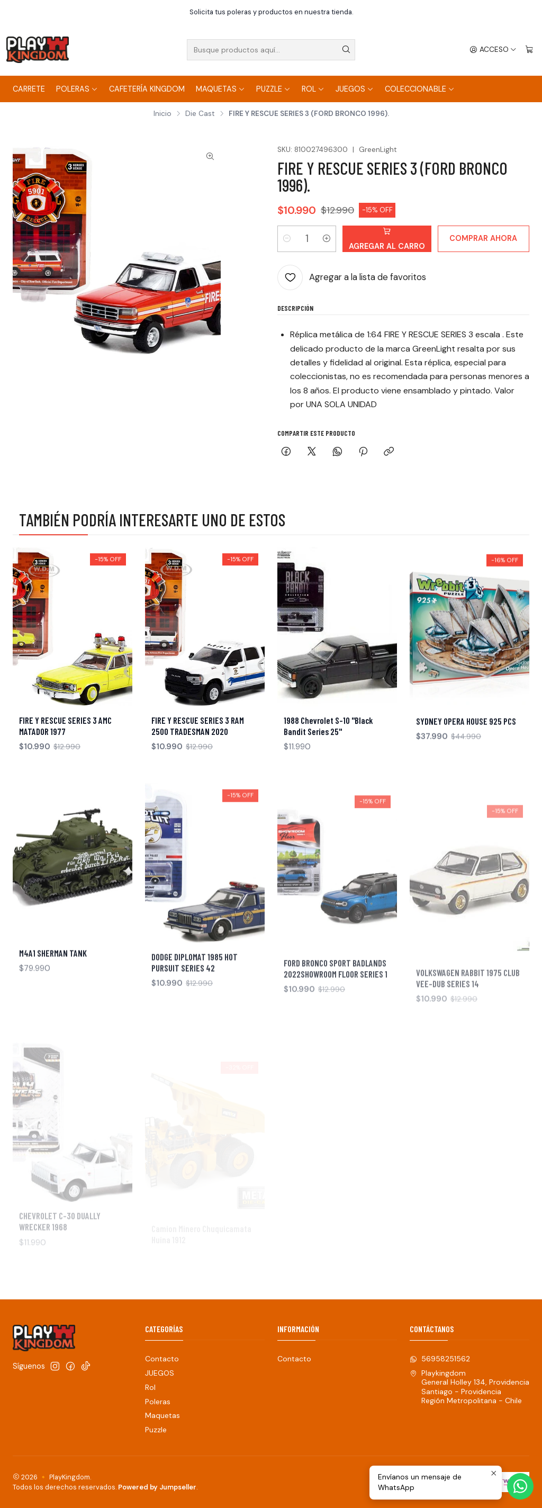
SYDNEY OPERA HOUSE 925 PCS (466, 771)
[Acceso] (493, 49)
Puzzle (273, 89)
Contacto (162, 1358)
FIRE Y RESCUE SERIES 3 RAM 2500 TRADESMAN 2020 (197, 752)
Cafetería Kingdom (147, 89)
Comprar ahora (483, 238)
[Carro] (529, 49)
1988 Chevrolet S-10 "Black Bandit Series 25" (328, 767)
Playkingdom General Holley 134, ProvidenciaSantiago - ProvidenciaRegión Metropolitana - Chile (469, 1387)
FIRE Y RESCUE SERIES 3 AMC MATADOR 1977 (65, 741)
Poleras (77, 89)
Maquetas (220, 89)
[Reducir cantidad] (287, 239)
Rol (313, 89)
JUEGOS (355, 89)
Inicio (162, 114)
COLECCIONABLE (420, 89)
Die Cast (200, 114)
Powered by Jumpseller (157, 1487)
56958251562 (440, 1358)
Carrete (29, 89)
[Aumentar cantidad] (327, 239)
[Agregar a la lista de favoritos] (351, 277)
